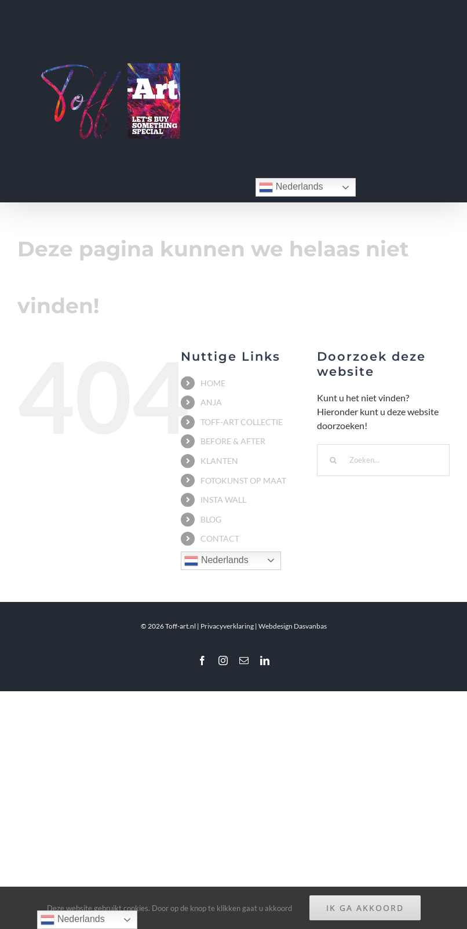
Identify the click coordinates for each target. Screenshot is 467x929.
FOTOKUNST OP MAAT (243, 480)
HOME (212, 383)
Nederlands (291, 187)
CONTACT (219, 538)
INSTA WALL (223, 500)
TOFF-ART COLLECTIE (241, 422)
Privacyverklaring (227, 626)
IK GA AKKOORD (365, 907)
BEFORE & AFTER (232, 441)
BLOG (210, 519)
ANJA (211, 402)
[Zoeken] (333, 460)
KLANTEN (219, 461)
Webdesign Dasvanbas (292, 626)
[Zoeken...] (383, 460)
